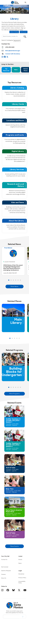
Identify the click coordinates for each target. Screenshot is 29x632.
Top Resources (6, 69)
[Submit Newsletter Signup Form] (22, 616)
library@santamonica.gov (12, 50)
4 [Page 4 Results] (15, 280)
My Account (23, 32)
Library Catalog (14, 32)
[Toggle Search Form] (25, 2)
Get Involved (4, 567)
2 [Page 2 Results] (11, 280)
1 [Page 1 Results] (9, 280)
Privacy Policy (22, 577)
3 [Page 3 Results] (13, 280)
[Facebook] (5, 57)
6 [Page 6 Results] (20, 280)
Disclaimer (21, 574)
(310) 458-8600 (8, 47)
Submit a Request (6, 570)
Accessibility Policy (21, 582)
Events (20, 559)
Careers (3, 574)
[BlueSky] (14, 591)
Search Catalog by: (8, 40)
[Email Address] (11, 616)
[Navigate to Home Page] (15, 2)
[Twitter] (7, 57)
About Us (3, 578)
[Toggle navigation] (4, 2)
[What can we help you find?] (11, 36)
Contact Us (4, 559)
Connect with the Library (12, 54)
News (16, 69)
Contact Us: (6, 44)
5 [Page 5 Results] (18, 280)
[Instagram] (3, 57)
